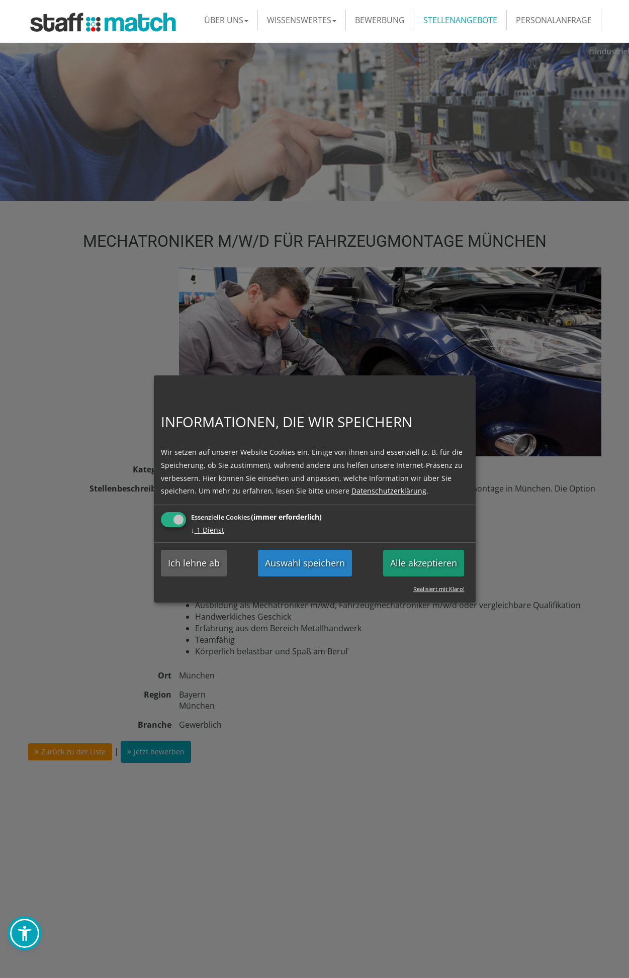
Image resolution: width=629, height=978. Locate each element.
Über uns (226, 20)
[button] (24, 933)
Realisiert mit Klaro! (439, 589)
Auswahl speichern (305, 563)
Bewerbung (380, 20)
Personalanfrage (554, 20)
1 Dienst (207, 530)
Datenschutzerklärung (388, 491)
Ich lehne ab (194, 563)
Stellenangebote (460, 20)
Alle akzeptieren (423, 563)
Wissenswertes (301, 20)
